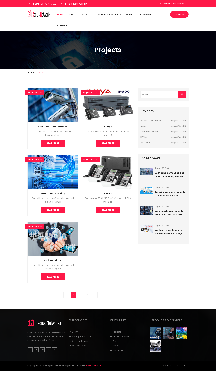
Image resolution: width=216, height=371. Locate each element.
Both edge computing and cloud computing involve (169, 174)
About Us (167, 365)
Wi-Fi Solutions (79, 346)
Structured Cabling (53, 193)
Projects (86, 15)
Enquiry (179, 14)
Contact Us (118, 350)
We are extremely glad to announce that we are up (169, 212)
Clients (116, 346)
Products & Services (109, 15)
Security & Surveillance (53, 126)
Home (60, 15)
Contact (62, 25)
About (72, 15)
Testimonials (145, 15)
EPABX (108, 193)
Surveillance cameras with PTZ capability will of (170, 193)
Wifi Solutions (53, 260)
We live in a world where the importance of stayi (168, 231)
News (129, 15)
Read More (53, 143)
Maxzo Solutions (93, 365)
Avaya (108, 126)
